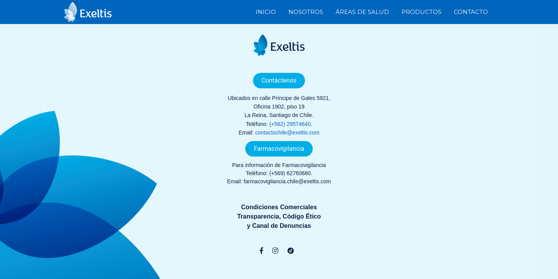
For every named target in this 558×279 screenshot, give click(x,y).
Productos (421, 11)
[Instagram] (275, 251)
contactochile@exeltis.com (287, 132)
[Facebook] (261, 251)
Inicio (266, 11)
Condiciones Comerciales (279, 207)
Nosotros (305, 11)
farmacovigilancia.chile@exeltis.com (287, 181)
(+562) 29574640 (290, 124)
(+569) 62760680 (290, 173)
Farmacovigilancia (279, 148)
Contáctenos (279, 80)
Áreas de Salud (362, 11)
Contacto (471, 11)
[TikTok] (291, 251)
